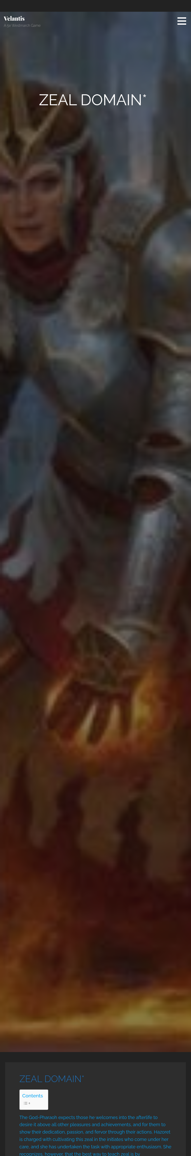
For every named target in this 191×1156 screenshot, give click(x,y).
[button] (183, 21)
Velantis (14, 18)
